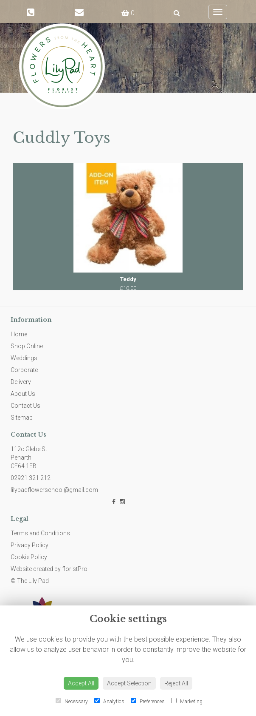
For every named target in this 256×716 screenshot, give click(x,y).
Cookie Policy (29, 557)
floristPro (74, 568)
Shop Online (27, 346)
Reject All (176, 683)
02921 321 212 (31, 477)
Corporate (24, 370)
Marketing (187, 701)
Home (19, 334)
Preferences (148, 701)
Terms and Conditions (40, 533)
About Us (23, 393)
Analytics (109, 701)
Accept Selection (129, 683)
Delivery (21, 381)
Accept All (81, 683)
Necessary (72, 701)
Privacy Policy (29, 545)
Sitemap (22, 417)
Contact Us (25, 405)
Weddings (24, 358)
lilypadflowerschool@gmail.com (54, 489)
